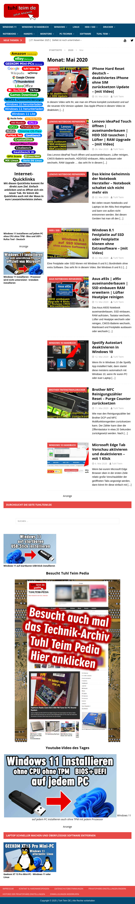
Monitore (46, 33)
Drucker (108, 26)
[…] (62, 109)
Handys (28, 33)
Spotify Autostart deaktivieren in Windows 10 (107, 347)
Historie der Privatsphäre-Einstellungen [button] (24, 894)
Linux (76, 26)
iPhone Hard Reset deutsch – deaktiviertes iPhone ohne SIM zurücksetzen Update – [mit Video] (110, 80)
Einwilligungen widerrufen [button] (64, 894)
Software (85, 33)
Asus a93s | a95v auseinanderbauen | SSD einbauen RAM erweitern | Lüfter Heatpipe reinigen (110, 287)
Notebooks (9, 33)
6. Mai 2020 (101, 463)
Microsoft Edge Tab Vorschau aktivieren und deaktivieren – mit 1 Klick (109, 451)
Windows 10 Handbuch (35, 26)
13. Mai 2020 (101, 301)
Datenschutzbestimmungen (68, 888)
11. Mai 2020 (101, 407)
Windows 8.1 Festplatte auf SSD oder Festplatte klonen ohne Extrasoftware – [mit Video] (110, 241)
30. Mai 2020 (101, 96)
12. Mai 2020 (101, 356)
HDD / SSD (90, 26)
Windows (59, 26)
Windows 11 (10, 26)
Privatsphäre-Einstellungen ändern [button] (107, 888)
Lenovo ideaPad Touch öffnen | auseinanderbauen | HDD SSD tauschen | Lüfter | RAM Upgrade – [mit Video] (111, 132)
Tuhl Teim (102, 33)
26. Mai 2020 (101, 149)
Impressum (8, 888)
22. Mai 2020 (101, 197)
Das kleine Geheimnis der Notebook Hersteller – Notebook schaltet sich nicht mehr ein (111, 182)
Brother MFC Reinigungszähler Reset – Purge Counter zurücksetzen (111, 396)
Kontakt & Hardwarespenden (34, 888)
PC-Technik (66, 33)
